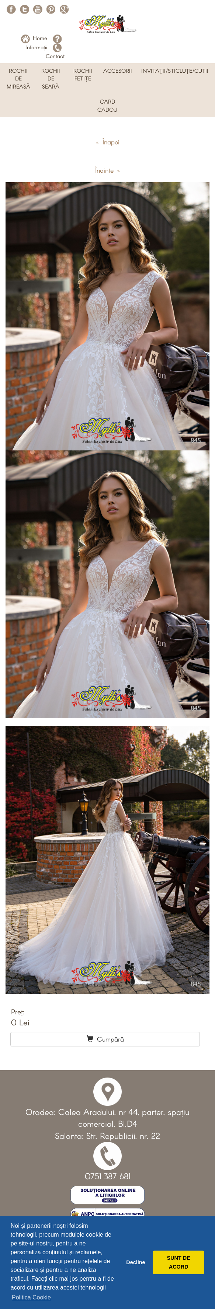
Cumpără (105, 1039)
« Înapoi (107, 142)
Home (34, 38)
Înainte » (107, 170)
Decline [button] (135, 1262)
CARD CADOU (107, 105)
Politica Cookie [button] (31, 1297)
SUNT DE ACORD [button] (178, 1262)
